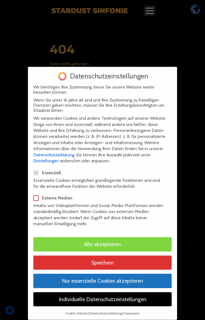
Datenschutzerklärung (53, 150)
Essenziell (49, 168)
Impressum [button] (132, 309)
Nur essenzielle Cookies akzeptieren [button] (102, 277)
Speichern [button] (102, 258)
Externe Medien (55, 194)
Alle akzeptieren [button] (102, 240)
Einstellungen (46, 156)
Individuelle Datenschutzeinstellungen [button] (102, 295)
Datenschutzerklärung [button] (105, 309)
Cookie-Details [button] (76, 309)
